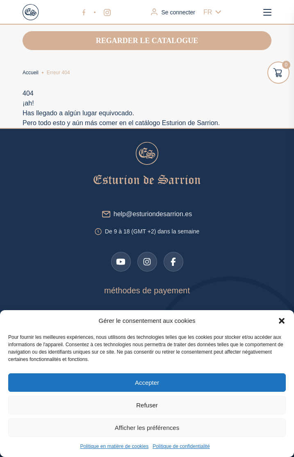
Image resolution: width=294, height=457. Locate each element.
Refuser (147, 405)
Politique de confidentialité (181, 446)
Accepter (147, 382)
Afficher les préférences (147, 427)
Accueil (31, 72)
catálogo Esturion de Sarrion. (177, 122)
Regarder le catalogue (147, 41)
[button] (282, 321)
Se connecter (173, 12)
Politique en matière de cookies (114, 446)
